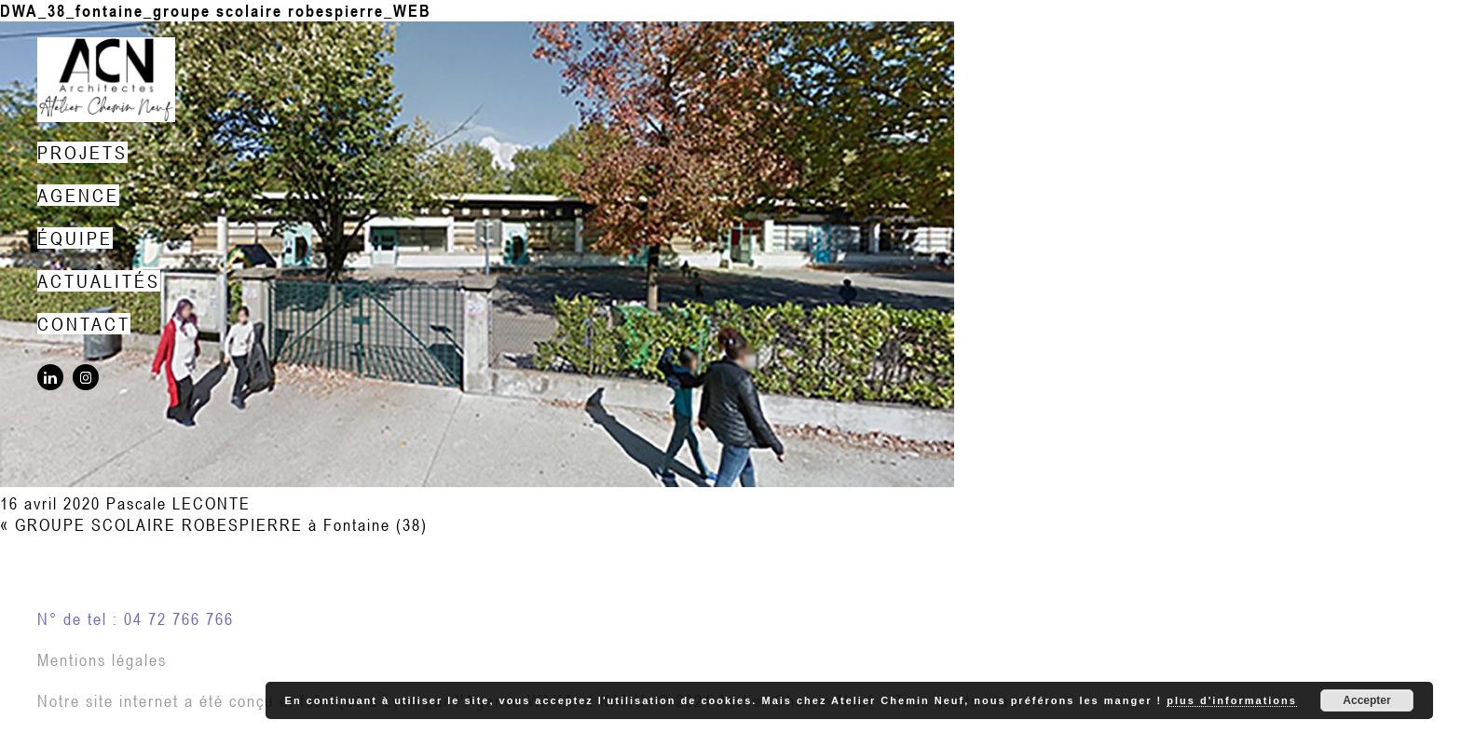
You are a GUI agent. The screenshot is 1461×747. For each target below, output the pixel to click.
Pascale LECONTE (178, 503)
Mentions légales (102, 660)
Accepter (1366, 700)
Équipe (75, 238)
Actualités (98, 281)
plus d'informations (1232, 700)
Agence (78, 195)
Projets (82, 152)
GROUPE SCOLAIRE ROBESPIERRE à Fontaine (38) (221, 525)
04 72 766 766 (179, 619)
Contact (83, 323)
